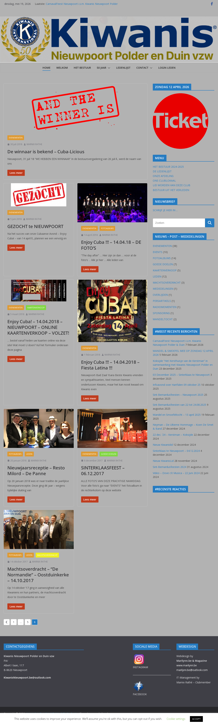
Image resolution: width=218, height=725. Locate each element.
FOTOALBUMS (107, 228)
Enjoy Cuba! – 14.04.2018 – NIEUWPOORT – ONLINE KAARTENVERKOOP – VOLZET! (38, 327)
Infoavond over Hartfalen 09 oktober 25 (176, 384)
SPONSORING (161, 313)
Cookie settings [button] (176, 719)
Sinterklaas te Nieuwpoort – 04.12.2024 (176, 451)
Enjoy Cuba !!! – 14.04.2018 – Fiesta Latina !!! (110, 365)
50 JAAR (101, 67)
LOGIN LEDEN (167, 67)
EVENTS (157, 252)
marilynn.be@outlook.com (192, 670)
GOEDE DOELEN (108, 454)
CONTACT (142, 67)
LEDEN (29, 454)
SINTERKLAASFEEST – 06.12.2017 (103, 470)
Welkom (62, 67)
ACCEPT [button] (196, 719)
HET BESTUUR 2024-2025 (168, 166)
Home (46, 67)
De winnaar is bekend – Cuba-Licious (45, 151)
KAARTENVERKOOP (36, 307)
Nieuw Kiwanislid (163, 444)
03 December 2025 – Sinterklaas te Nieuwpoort (181, 374)
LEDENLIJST (123, 67)
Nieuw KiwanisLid (163, 461)
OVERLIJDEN (160, 295)
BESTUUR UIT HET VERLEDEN (171, 190)
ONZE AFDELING (163, 176)
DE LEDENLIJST (162, 171)
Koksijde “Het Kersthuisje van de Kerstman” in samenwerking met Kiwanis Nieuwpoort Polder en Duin (183, 364)
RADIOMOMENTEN (164, 307)
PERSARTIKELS (162, 301)
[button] (108, 68)
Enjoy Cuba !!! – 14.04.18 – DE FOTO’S (111, 245)
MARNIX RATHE (34, 144)
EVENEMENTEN (16, 137)
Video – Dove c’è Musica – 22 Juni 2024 (176, 473)
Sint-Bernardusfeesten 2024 (169, 467)
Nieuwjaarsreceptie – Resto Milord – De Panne (36, 470)
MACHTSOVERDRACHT (47, 555)
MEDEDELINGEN (163, 288)
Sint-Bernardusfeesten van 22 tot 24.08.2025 (179, 404)
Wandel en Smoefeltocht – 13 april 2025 (177, 414)
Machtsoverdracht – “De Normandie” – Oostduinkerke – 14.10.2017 (38, 574)
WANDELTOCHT (163, 319)
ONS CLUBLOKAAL (164, 180)
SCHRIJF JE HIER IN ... (165, 210)
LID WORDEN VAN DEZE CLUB (171, 185)
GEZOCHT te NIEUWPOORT (35, 226)
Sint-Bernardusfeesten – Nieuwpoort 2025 (178, 394)
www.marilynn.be (186, 665)
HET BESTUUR (82, 67)
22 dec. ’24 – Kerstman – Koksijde (173, 434)
